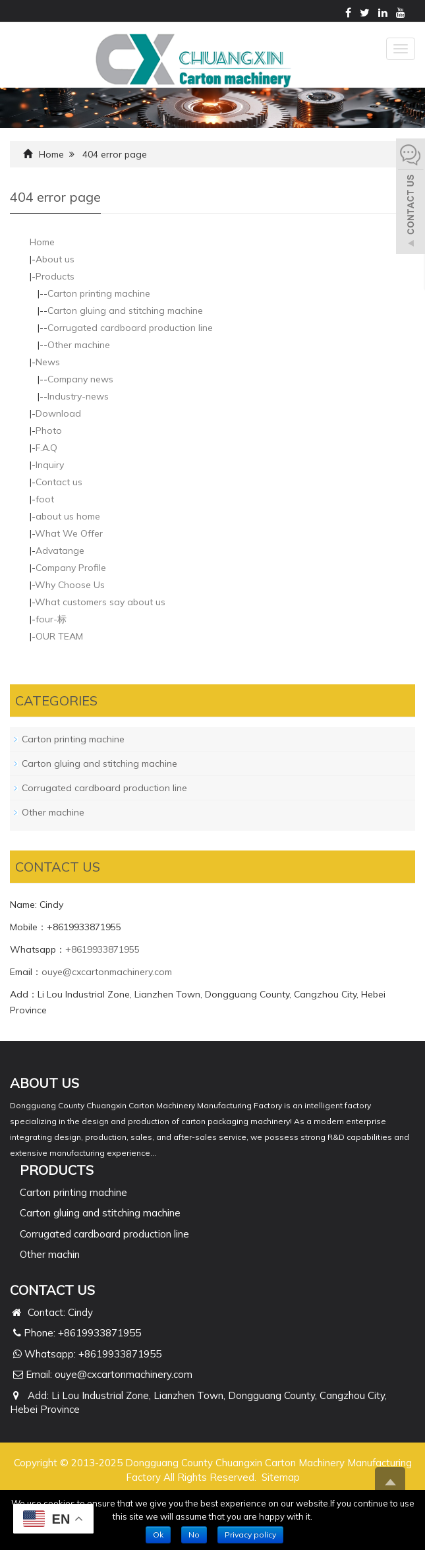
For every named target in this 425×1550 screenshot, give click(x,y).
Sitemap (281, 1477)
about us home (68, 516)
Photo (49, 430)
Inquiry (50, 465)
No (194, 1534)
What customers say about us (100, 602)
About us (55, 259)
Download (58, 413)
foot (45, 499)
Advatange (60, 550)
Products (55, 276)
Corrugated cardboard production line (130, 328)
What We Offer (69, 533)
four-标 (51, 619)
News (48, 362)
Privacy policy (250, 1534)
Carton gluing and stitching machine (125, 310)
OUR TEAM (59, 636)
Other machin (50, 1254)
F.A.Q (46, 448)
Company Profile (71, 568)
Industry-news (78, 396)
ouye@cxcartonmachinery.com (107, 972)
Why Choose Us (70, 585)
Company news (80, 379)
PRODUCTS (57, 1170)
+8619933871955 (102, 949)
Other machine (78, 345)
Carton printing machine (98, 293)
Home (51, 154)
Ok (158, 1534)
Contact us (59, 482)
